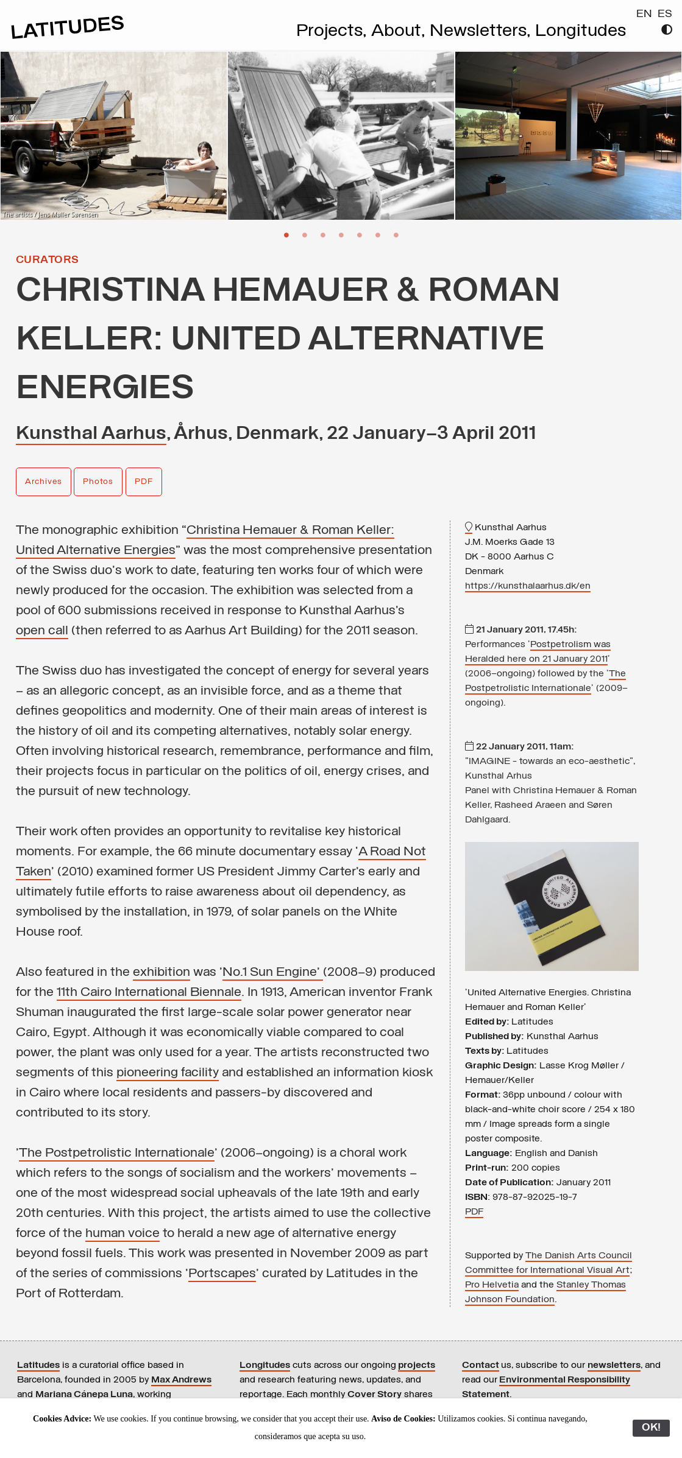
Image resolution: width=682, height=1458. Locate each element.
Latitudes (38, 1365)
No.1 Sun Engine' (272, 973)
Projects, (333, 32)
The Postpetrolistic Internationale (117, 1153)
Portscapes (222, 1274)
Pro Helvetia (492, 1285)
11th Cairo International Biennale (149, 993)
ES (665, 14)
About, (400, 32)
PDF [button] (144, 481)
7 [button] (396, 234)
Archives (43, 481)
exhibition (161, 973)
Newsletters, (482, 32)
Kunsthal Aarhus (91, 434)
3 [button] (323, 234)
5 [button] (359, 234)
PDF (474, 1212)
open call (42, 631)
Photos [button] (98, 481)
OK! (651, 1428)
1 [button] (286, 234)
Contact (480, 1365)
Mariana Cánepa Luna (84, 1395)
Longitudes (580, 32)
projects (416, 1365)
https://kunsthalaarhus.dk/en (528, 586)
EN (644, 14)
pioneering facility (167, 1073)
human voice (122, 1234)
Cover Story (374, 1395)
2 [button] (305, 234)
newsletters (614, 1365)
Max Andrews (181, 1380)
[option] (113, 136)
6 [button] (378, 234)
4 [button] (341, 234)
